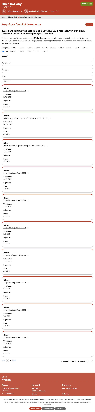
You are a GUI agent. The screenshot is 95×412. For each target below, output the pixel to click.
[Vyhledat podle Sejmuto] (47, 74)
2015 (46, 48)
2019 (77, 48)
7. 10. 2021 (7, 206)
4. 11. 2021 (7, 152)
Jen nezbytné (48, 409)
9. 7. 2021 (7, 289)
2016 (54, 48)
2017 (62, 48)
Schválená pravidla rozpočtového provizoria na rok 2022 (27, 118)
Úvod (3, 17)
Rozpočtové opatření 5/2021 (16, 255)
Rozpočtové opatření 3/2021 (16, 310)
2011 (15, 48)
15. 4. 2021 (7, 343)
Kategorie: (6, 47)
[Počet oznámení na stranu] (89, 361)
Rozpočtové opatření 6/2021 (16, 228)
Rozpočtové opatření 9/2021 (16, 91)
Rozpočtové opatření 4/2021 (16, 282)
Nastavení (60, 409)
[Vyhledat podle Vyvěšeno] (47, 67)
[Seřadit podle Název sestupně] (8, 56)
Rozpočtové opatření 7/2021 (16, 200)
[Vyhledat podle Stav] (47, 81)
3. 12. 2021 (7, 97)
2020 (85, 48)
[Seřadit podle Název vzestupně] (8, 55)
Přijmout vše (35, 409)
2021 (6, 51)
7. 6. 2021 (7, 316)
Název (4, 56)
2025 (37, 51)
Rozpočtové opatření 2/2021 (16, 337)
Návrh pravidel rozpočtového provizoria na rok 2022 (26, 145)
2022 (14, 51)
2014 (38, 48)
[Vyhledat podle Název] (47, 60)
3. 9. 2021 (7, 234)
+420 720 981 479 (38, 390)
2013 (30, 48)
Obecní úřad (12, 17)
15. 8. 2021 (7, 261)
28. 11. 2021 (8, 124)
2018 (69, 48)
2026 (45, 51)
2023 (22, 51)
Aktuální (6, 106)
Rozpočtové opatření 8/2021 (16, 173)
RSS (89, 24)
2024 (29, 51)
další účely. (89, 399)
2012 (22, 48)
